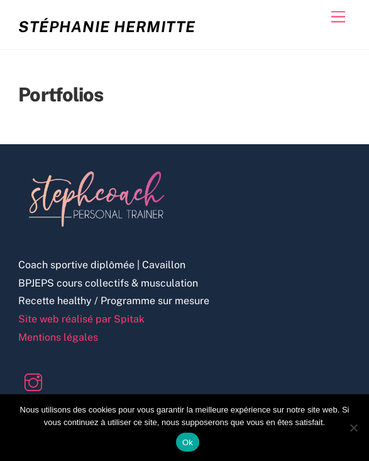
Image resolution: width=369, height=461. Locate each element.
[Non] (353, 427)
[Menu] (338, 17)
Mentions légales (58, 337)
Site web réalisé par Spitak (81, 319)
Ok (187, 442)
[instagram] (35, 381)
